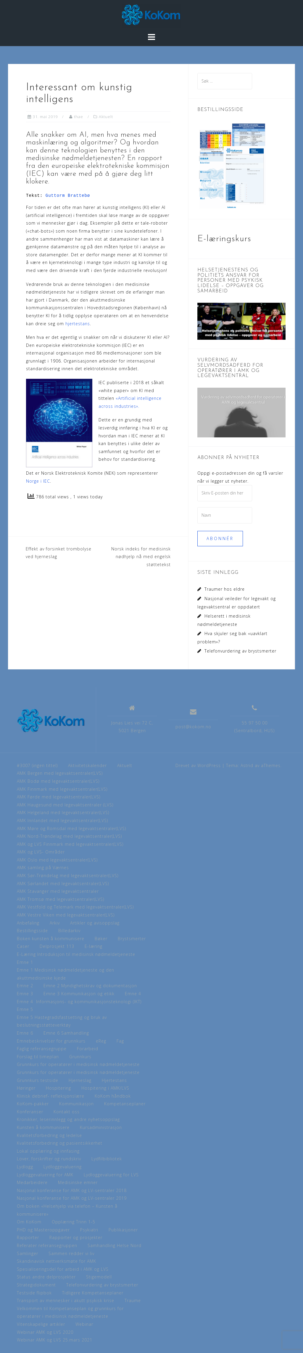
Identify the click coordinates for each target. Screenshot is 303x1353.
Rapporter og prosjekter (75, 1237)
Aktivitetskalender (87, 765)
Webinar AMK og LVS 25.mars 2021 (54, 1340)
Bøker (101, 938)
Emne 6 (25, 1033)
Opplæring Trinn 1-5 (73, 1222)
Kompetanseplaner (125, 1103)
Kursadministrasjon (101, 1127)
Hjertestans (114, 1080)
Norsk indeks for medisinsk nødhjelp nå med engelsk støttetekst (141, 556)
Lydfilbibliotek (106, 1159)
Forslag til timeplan (38, 1056)
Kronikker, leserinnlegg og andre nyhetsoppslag (68, 1119)
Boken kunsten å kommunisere (50, 938)
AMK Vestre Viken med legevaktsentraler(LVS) (66, 915)
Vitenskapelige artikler (41, 1324)
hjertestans (77, 323)
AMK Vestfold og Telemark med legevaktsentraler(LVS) (75, 907)
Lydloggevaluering (62, 1167)
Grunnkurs (80, 1056)
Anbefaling (28, 923)
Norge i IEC (38, 481)
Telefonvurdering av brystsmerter (240, 651)
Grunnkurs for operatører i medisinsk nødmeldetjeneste (78, 1064)
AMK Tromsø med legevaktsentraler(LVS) (60, 899)
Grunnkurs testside (37, 1080)
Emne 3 (25, 993)
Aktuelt (106, 116)
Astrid (247, 765)
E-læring (93, 946)
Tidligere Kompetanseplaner (92, 1293)
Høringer (26, 1088)
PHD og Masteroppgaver (43, 1230)
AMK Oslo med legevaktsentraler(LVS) (57, 860)
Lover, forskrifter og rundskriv (49, 1159)
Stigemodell (99, 1277)
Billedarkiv (69, 930)
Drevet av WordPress (198, 765)
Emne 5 (25, 1009)
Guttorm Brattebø (68, 195)
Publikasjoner (123, 1230)
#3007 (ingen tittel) (37, 765)
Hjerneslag (80, 1080)
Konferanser (30, 1111)
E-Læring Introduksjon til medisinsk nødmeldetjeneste (76, 954)
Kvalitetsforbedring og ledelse (49, 1135)
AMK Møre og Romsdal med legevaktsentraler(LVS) (71, 828)
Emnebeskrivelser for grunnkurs (51, 1041)
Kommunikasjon (76, 1103)
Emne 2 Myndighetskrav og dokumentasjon (90, 985)
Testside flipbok (34, 1293)
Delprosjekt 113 (57, 946)
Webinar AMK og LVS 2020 (45, 1332)
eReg (101, 1041)
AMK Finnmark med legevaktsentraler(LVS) (62, 789)
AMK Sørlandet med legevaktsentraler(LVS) (63, 883)
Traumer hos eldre (224, 589)
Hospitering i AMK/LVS (105, 1088)
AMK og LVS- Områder (41, 852)
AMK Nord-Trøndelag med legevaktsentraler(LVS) (69, 836)
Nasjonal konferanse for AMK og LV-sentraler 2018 (72, 1190)
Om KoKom (29, 1222)
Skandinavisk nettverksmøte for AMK (56, 1261)
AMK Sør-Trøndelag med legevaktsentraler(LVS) (67, 875)
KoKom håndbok (113, 1096)
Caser (23, 946)
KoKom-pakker (33, 1103)
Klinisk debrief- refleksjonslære (50, 1096)
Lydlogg (25, 1167)
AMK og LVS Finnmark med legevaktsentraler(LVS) (70, 844)
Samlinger (27, 1253)
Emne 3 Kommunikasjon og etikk (79, 993)
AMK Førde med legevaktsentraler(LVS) (58, 797)
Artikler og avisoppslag (95, 923)
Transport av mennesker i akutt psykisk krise (65, 1300)
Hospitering (58, 1088)
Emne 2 (25, 985)
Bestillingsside (32, 930)
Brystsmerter (132, 938)
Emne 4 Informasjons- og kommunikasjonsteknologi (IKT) (79, 1001)
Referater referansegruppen (47, 1245)
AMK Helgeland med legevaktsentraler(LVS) (63, 812)
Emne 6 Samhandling (66, 1033)
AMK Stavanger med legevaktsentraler (58, 891)
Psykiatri (89, 1230)
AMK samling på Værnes (43, 867)
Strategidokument (36, 1285)
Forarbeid (87, 1048)
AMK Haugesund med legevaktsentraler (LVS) (65, 805)
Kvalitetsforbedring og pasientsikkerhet (59, 1143)
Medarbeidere (32, 1182)
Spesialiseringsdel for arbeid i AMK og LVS (63, 1269)
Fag (120, 1041)
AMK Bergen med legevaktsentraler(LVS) (60, 773)
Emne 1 (25, 962)
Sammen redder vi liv (71, 1253)
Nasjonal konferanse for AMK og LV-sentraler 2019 (72, 1198)
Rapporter (28, 1237)
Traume (133, 1300)
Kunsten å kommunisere (43, 1127)
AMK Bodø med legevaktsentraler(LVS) (58, 781)
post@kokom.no (193, 726)
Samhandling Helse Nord (114, 1245)
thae (78, 116)
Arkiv (55, 923)
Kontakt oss (67, 1111)
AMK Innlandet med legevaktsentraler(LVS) (62, 820)
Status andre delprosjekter (46, 1277)
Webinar (84, 1324)
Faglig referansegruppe (42, 1048)
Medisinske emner (78, 1182)
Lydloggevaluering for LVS (111, 1175)
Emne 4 (133, 993)
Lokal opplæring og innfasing (48, 1151)
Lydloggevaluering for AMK (45, 1175)
